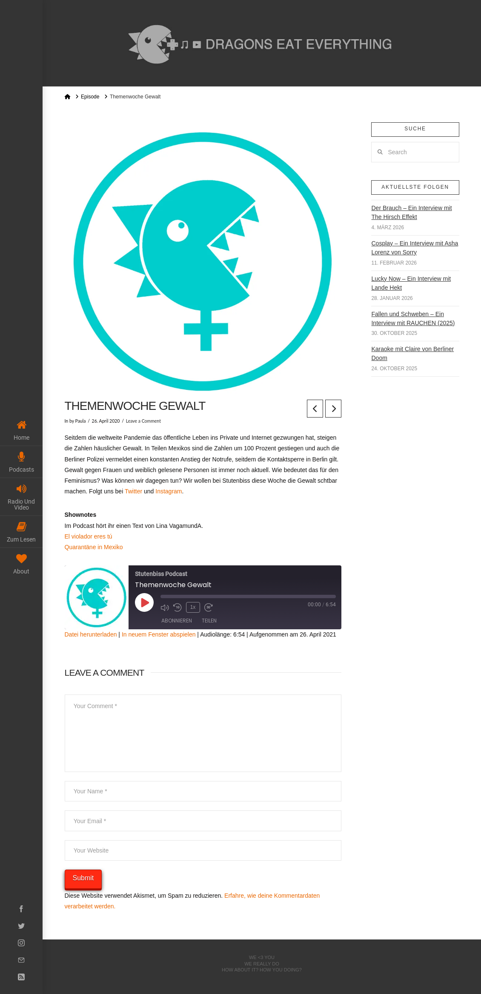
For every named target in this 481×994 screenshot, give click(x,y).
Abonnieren (176, 620)
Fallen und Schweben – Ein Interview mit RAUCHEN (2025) (413, 318)
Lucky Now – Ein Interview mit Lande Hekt (411, 283)
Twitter (133, 491)
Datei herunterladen (91, 634)
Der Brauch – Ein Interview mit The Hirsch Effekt (411, 212)
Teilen (209, 620)
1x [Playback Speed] (193, 607)
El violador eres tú (88, 536)
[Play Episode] (144, 602)
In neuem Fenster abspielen (159, 634)
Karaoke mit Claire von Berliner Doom (412, 353)
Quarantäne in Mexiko (94, 547)
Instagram (168, 491)
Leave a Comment (143, 421)
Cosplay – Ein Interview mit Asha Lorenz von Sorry (414, 248)
